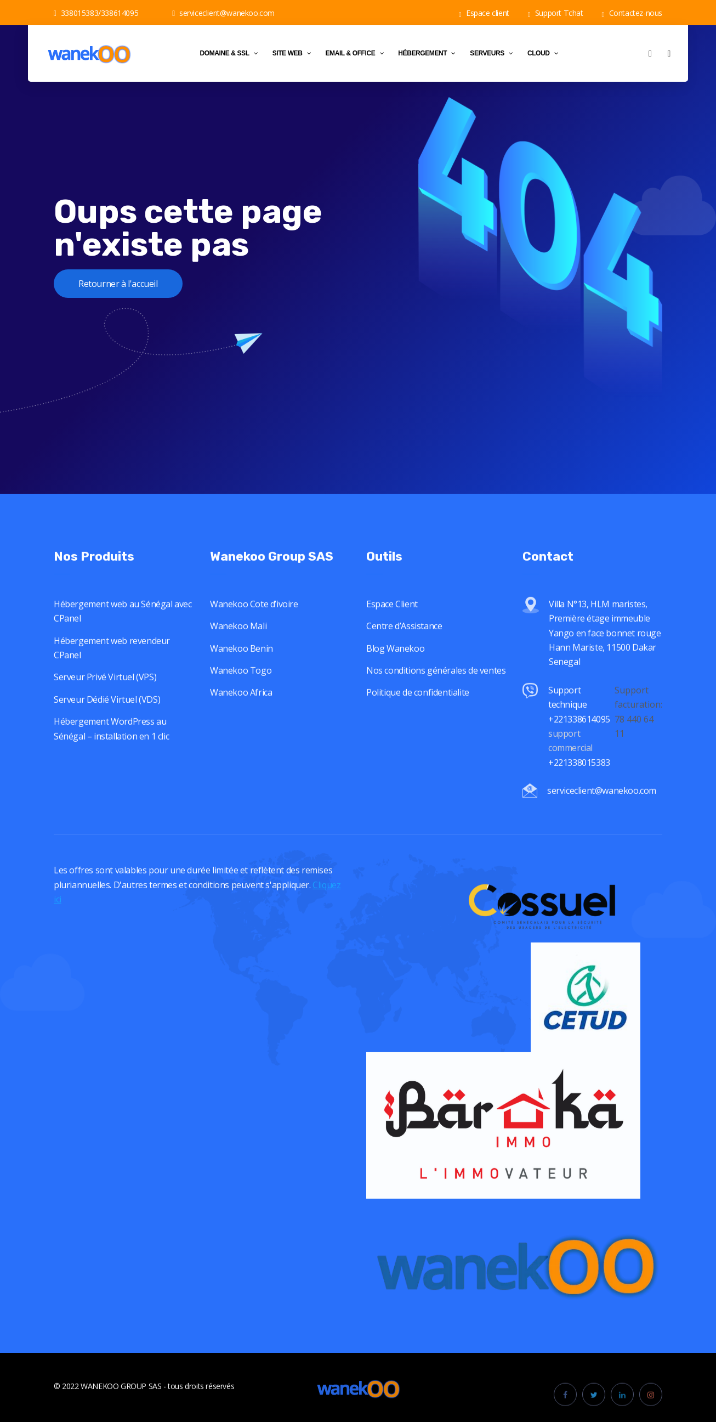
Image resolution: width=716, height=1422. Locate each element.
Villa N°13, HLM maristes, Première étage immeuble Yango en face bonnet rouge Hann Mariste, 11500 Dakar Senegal (605, 649)
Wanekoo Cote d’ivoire (254, 620)
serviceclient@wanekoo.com (223, 13)
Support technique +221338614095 (579, 720)
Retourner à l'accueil (118, 284)
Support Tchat (555, 13)
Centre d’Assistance (404, 642)
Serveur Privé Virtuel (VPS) (105, 693)
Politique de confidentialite (417, 708)
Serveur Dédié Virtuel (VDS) (107, 715)
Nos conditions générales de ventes (435, 686)
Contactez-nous (632, 13)
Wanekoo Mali (238, 642)
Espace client (484, 13)
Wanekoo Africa (241, 708)
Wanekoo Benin (241, 664)
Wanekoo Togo (240, 686)
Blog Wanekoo (395, 664)
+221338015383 (580, 778)
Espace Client (392, 620)
